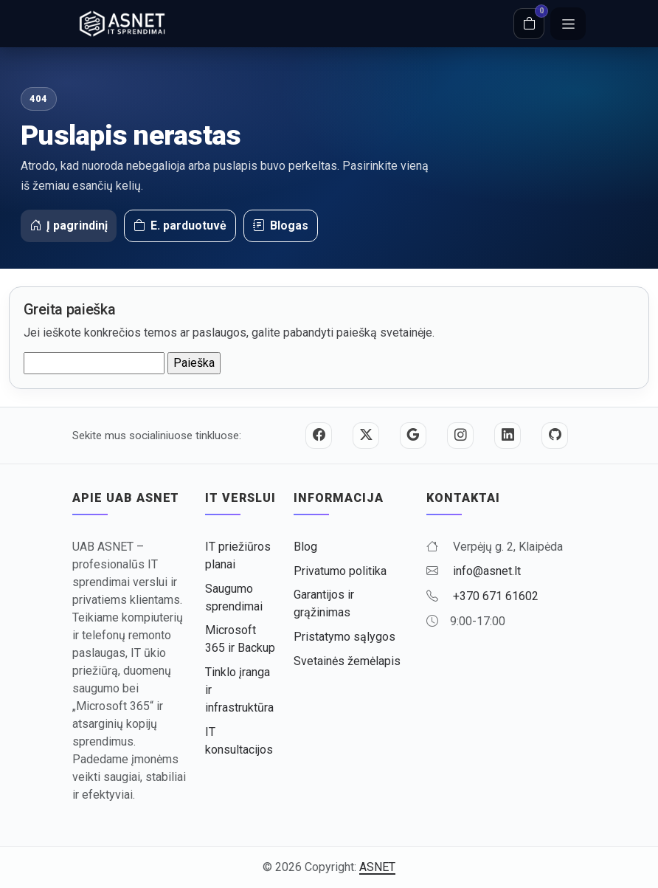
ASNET (377, 867)
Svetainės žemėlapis (347, 661)
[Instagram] (460, 435)
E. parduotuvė (180, 226)
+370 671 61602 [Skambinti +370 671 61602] (495, 596)
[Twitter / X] (366, 435)
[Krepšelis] (528, 23)
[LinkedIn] (507, 435)
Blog (305, 547)
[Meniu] (568, 23)
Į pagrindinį (69, 226)
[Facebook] (318, 435)
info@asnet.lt (487, 571)
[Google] (413, 435)
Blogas (280, 226)
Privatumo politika (340, 571)
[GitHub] (554, 435)
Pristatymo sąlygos (344, 637)
